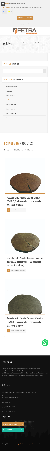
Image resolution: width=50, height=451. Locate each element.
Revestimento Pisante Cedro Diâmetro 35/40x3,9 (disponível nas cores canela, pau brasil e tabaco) (24, 201)
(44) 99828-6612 (37, 7)
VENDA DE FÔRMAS (25, 18)
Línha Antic (9, 118)
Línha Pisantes (36, 42)
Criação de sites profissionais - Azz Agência (21, 444)
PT (4, 11)
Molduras (9, 91)
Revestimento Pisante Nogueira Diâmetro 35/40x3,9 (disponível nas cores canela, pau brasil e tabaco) (25, 261)
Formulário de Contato (13, 424)
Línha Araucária (11, 113)
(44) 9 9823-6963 (25, 7)
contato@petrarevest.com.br (17, 3)
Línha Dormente (11, 104)
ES (9, 11)
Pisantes (11, 100)
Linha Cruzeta (10, 109)
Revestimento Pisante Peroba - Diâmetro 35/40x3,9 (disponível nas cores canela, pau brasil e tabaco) (25, 322)
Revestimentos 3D (12, 86)
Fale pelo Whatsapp (12, 430)
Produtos (25, 42)
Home (18, 42)
